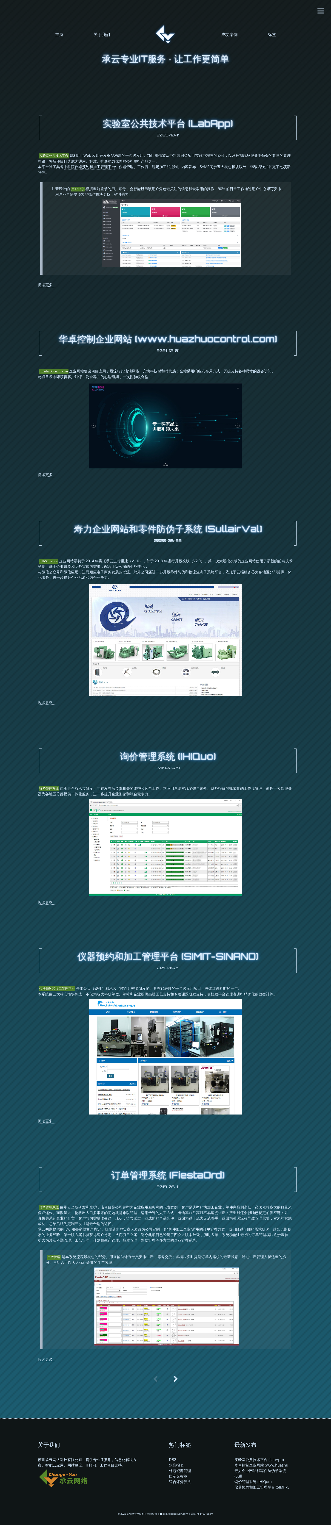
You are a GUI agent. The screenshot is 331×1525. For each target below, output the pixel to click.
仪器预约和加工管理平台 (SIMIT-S (261, 1487)
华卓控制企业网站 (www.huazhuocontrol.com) (168, 339)
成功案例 (229, 34)
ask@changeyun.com (175, 1513)
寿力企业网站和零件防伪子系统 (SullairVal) (168, 529)
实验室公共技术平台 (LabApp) (168, 123)
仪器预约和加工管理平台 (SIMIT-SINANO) (167, 956)
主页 (59, 34)
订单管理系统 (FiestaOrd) (168, 1175)
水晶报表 (176, 1465)
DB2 (172, 1459)
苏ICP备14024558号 (202, 1513)
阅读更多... (46, 285)
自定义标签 (178, 1476)
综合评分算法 (180, 1481)
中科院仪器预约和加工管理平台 (89, 166)
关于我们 (102, 34)
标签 (272, 34)
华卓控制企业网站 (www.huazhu (261, 1465)
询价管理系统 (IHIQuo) (168, 756)
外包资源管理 (180, 1470)
